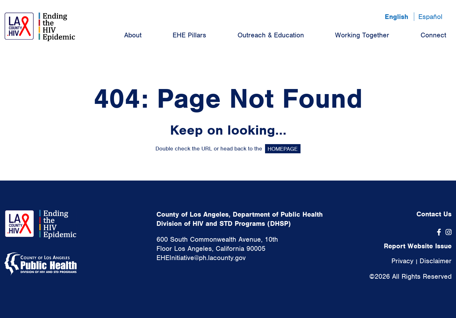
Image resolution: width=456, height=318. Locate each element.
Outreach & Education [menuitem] (271, 35)
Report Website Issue (418, 246)
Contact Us (434, 214)
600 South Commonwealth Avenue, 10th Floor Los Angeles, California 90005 (217, 244)
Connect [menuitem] (433, 35)
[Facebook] (439, 232)
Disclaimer (436, 261)
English (396, 16)
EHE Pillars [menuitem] (189, 35)
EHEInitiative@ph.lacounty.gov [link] (201, 257)
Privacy (402, 261)
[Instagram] (449, 232)
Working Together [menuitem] (362, 35)
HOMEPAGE (283, 148)
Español (430, 16)
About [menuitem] (133, 35)
